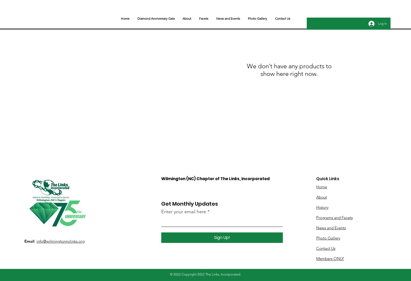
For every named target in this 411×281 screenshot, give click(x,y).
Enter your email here (183, 211)
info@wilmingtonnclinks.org (61, 241)
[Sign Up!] (222, 237)
